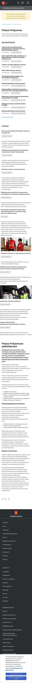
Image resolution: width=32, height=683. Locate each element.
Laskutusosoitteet (8, 650)
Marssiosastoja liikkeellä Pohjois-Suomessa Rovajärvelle (16, 132)
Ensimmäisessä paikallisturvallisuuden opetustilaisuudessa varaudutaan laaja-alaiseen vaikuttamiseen (13, 211)
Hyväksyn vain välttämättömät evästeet (16, 678)
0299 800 (6, 626)
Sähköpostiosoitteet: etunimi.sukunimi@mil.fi (10, 634)
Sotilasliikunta (7, 544)
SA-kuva (5, 593)
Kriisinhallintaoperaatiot (10, 533)
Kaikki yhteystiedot (8, 646)
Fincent (5, 537)
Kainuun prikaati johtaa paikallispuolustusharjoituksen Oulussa (12, 323)
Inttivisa (5, 597)
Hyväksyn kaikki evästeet (16, 674)
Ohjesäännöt (6, 575)
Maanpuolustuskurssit (9, 541)
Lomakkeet (6, 571)
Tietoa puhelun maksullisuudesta (12, 630)
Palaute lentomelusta (9, 615)
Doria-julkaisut (7, 586)
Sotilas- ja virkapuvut (9, 579)
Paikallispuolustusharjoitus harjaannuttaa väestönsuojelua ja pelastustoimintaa (13, 268)
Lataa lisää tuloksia (7, 117)
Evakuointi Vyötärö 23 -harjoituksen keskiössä (16, 253)
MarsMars (5, 601)
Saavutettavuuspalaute (9, 618)
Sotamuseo (6, 552)
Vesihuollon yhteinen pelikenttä (10, 301)
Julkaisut (5, 582)
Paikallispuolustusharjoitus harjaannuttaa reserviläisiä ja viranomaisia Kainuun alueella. (15, 193)
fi (12, 24)
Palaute (5, 611)
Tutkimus (5, 556)
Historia (5, 559)
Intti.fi (4, 526)
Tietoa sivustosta (8, 639)
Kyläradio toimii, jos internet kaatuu (13, 169)
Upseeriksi (6, 530)
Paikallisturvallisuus (6, 24)
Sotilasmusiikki (7, 548)
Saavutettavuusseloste (9, 654)
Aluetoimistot (7, 642)
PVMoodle (5, 590)
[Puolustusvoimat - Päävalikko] (6, 3)
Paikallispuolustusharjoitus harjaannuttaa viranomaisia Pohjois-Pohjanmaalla (15, 151)
